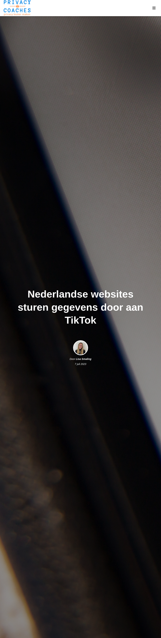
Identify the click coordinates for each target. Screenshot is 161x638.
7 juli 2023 (80, 364)
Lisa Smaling (83, 359)
